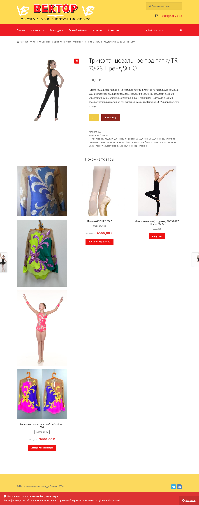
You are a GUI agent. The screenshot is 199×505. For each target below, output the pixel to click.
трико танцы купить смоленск (111, 145)
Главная (21, 30)
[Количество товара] (94, 117)
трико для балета (143, 142)
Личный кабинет (77, 30)
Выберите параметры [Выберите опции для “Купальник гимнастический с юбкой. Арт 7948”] (42, 447)
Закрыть (190, 500)
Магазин (35, 30)
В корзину (110, 117)
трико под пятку (161, 142)
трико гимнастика (108, 142)
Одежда (77, 41)
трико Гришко (126, 142)
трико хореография (137, 145)
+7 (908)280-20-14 (170, 16)
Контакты (113, 30)
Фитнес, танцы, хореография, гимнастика (50, 41)
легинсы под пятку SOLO (128, 138)
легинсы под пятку (105, 138)
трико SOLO (148, 138)
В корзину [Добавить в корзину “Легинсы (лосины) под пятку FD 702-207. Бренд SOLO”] (157, 236)
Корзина (97, 30)
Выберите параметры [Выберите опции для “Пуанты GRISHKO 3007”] (99, 241)
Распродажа (56, 30)
